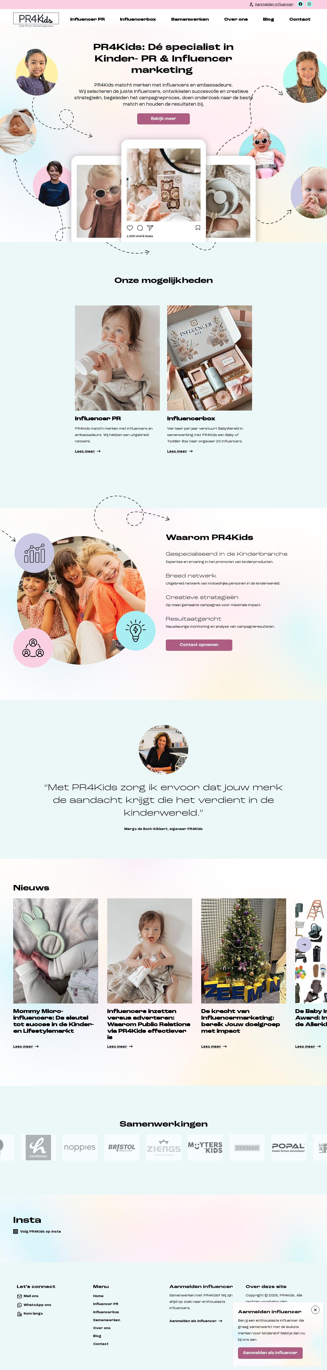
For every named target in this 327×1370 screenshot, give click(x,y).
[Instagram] (309, 4)
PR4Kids (287, 1295)
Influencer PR (87, 19)
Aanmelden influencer (274, 4)
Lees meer (85, 451)
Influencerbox (138, 19)
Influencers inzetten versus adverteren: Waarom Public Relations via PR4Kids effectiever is (148, 1025)
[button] (304, 944)
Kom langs (33, 1313)
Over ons (236, 19)
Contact (299, 19)
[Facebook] (300, 4)
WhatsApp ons (37, 1305)
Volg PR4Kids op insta (40, 1232)
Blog (268, 19)
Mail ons (31, 1296)
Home (98, 1296)
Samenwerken (189, 19)
